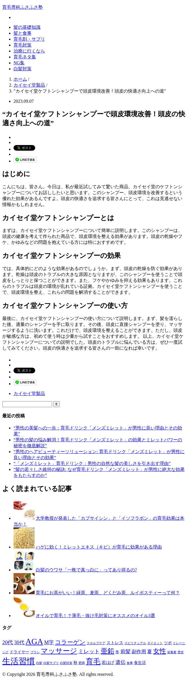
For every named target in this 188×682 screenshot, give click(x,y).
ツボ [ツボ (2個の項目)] (168, 643)
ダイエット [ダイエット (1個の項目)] (155, 643)
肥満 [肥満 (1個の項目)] (82, 663)
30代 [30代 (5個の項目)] (19, 642)
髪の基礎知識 (27, 27)
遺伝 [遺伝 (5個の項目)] (120, 662)
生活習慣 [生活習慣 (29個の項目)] (18, 661)
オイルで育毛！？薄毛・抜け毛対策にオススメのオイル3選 (95, 615)
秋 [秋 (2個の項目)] (75, 663)
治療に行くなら (29, 51)
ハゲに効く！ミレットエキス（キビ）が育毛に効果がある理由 (99, 547)
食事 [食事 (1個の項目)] (130, 663)
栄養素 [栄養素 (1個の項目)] (171, 652)
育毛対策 (23, 45)
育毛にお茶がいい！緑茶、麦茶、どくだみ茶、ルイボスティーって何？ (108, 592)
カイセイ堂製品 (29, 393)
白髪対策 (23, 68)
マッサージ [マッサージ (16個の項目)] (59, 651)
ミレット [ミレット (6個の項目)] (89, 651)
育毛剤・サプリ (29, 39)
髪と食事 (23, 33)
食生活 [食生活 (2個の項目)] (140, 663)
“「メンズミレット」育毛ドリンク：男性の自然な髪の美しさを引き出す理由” (92, 463)
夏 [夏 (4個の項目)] (149, 651)
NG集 (19, 62)
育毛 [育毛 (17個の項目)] (93, 661)
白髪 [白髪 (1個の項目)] (39, 663)
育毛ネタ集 (25, 56)
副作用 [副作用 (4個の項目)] (139, 651)
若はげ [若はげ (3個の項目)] (108, 662)
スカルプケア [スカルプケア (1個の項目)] (96, 643)
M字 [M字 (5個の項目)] (49, 642)
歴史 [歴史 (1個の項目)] (181, 652)
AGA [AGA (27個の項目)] (34, 641)
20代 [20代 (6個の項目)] (7, 642)
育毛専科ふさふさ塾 (22, 7)
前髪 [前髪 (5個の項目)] (125, 651)
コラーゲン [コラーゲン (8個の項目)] (70, 642)
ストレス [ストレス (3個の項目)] (114, 642)
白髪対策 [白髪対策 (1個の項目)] (66, 663)
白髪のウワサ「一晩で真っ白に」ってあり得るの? (86, 569)
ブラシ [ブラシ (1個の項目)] (35, 652)
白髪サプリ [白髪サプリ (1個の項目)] (51, 663)
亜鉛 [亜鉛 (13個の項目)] (107, 651)
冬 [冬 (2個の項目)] (117, 652)
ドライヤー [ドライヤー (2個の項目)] (19, 652)
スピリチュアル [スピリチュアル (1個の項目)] (135, 643)
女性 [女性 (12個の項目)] (159, 651)
